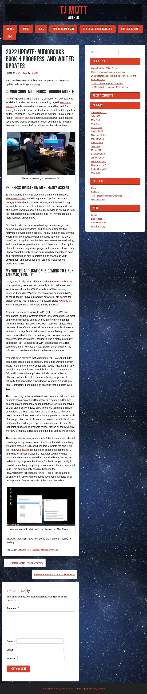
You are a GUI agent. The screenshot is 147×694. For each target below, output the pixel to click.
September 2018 (99, 169)
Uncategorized (98, 199)
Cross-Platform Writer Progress (105, 68)
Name (10, 641)
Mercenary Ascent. (16, 198)
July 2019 (95, 146)
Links (9, 36)
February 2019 (98, 154)
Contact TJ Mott (130, 29)
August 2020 (97, 131)
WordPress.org (98, 226)
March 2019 (96, 150)
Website (11, 658)
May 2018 (95, 173)
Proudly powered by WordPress (57, 688)
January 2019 (97, 158)
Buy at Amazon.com (63, 29)
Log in (94, 215)
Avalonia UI (65, 300)
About (26, 29)
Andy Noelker (98, 688)
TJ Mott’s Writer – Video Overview (24, 563)
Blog (41, 29)
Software (22, 550)
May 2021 (95, 124)
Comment (13, 608)
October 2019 (97, 139)
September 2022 (99, 112)
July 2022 (95, 116)
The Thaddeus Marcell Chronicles (42, 550)
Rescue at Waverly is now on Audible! (54, 574)
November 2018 (98, 165)
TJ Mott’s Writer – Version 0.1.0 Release (109, 87)
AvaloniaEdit (22, 449)
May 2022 (95, 120)
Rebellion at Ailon (23, 117)
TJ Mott (74, 10)
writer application (62, 281)
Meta (93, 188)
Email (10, 649)
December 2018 (98, 161)
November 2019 (98, 135)
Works (10, 29)
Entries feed (96, 219)
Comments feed (98, 223)
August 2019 (97, 142)
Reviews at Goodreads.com (97, 29)
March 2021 (96, 127)
